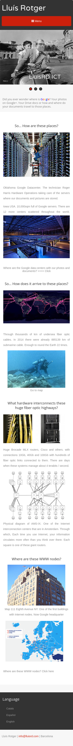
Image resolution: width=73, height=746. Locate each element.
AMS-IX (35, 523)
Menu (36, 21)
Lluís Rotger (24, 8)
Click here (48, 671)
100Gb (44, 455)
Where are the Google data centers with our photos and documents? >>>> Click (36, 269)
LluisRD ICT (45, 77)
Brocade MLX (19, 449)
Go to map (36, 390)
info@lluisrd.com (28, 736)
